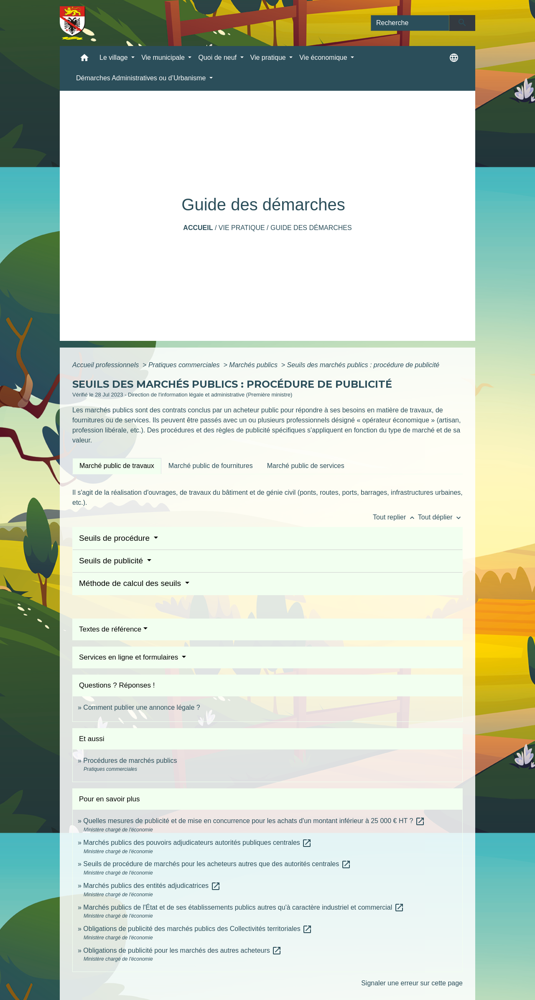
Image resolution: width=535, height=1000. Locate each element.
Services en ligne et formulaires (129, 657)
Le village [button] (114, 57)
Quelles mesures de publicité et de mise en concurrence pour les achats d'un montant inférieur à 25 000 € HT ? (254, 820)
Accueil (198, 227)
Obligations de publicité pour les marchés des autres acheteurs (182, 950)
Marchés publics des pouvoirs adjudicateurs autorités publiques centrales (197, 842)
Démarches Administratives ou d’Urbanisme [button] (142, 78)
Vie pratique (242, 227)
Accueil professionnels (106, 364)
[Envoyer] (462, 23)
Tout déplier (440, 517)
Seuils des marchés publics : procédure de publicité (363, 364)
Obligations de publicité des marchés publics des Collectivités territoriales (197, 928)
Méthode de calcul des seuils (131, 583)
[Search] (410, 23)
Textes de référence (110, 629)
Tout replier (395, 517)
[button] (84, 59)
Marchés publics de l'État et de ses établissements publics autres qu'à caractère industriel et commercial (243, 907)
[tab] (116, 466)
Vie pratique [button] (269, 57)
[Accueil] (72, 23)
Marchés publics (254, 364)
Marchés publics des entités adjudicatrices (151, 885)
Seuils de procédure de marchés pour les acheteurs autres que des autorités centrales (217, 863)
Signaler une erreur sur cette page (412, 983)
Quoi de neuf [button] (218, 57)
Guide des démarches (311, 227)
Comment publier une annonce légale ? (141, 707)
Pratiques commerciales (185, 364)
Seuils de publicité (112, 560)
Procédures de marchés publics (130, 760)
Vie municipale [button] (163, 57)
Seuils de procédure (115, 538)
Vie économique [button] (324, 57)
